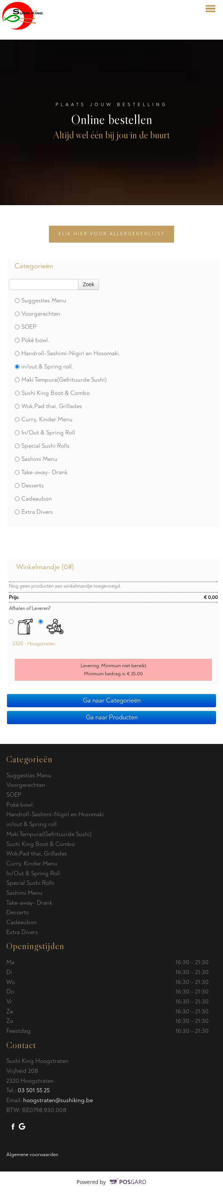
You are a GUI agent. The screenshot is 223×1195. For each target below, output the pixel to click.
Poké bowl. (32, 340)
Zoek (88, 284)
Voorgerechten (37, 313)
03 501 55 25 (34, 1090)
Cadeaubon (33, 498)
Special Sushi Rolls (42, 446)
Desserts (29, 485)
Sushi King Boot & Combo (52, 393)
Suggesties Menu (40, 300)
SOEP (25, 327)
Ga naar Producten (112, 717)
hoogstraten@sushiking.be (58, 1100)
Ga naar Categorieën (112, 700)
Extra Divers (34, 512)
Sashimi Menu (36, 459)
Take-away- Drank (41, 472)
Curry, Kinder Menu (43, 419)
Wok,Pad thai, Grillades (48, 406)
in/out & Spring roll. (44, 366)
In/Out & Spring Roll (45, 432)
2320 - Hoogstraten (34, 643)
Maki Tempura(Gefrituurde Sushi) (61, 380)
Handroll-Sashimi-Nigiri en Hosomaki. (67, 353)
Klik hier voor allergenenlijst (111, 234)
